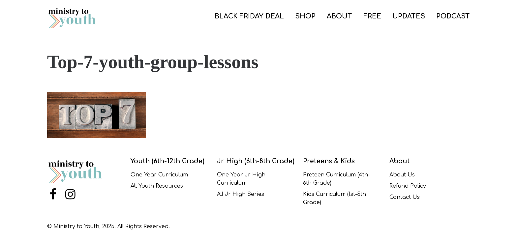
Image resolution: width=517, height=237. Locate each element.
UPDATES (408, 16)
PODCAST (453, 16)
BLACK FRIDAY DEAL (249, 16)
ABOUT (339, 16)
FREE (372, 16)
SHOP (305, 16)
